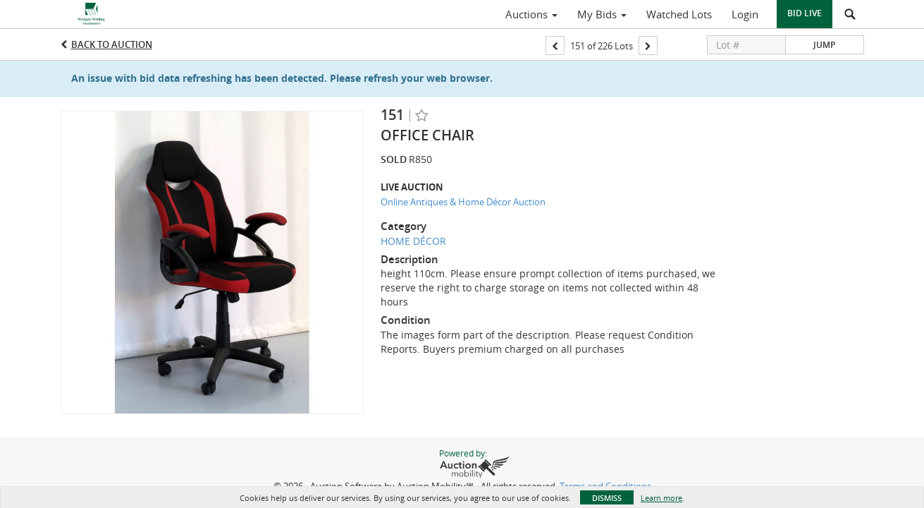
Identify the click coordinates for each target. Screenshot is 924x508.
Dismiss (607, 497)
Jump (824, 45)
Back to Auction (111, 44)
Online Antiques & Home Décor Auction (463, 201)
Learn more (661, 497)
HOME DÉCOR (413, 241)
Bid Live (804, 13)
